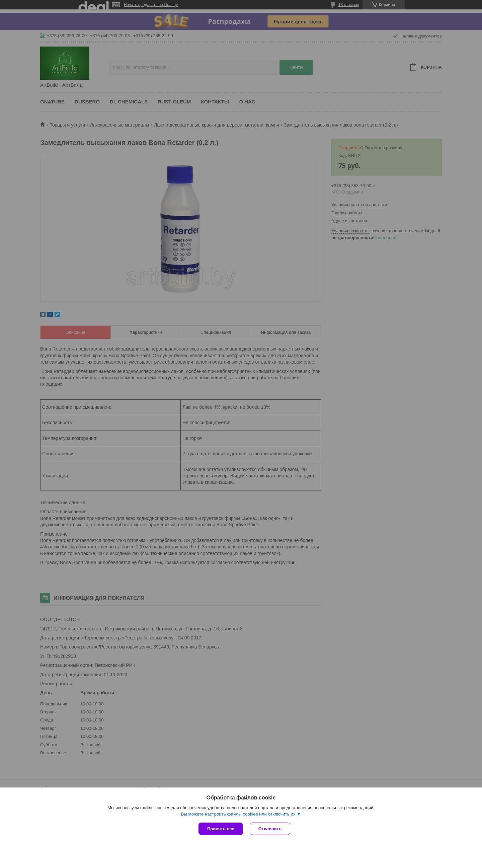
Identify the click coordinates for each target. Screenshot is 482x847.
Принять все (220, 828)
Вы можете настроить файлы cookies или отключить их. (239, 814)
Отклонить (270, 828)
